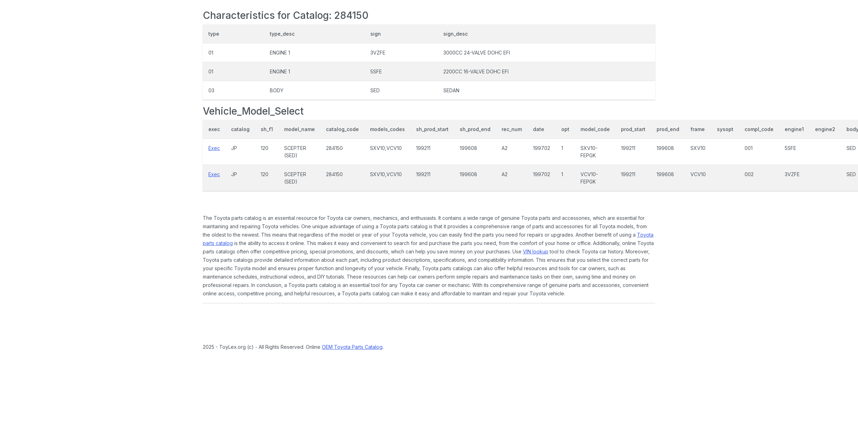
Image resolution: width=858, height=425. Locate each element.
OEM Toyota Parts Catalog (352, 347)
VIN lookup (535, 251)
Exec (214, 148)
